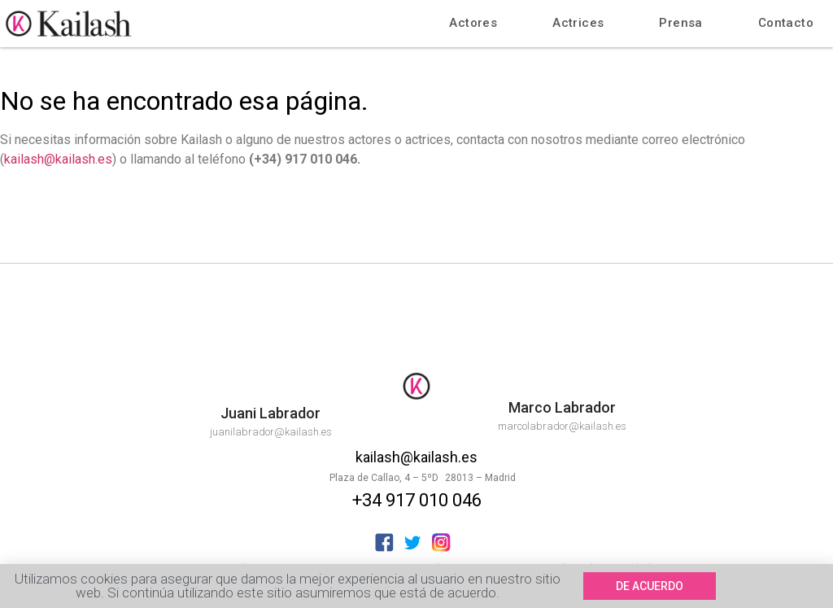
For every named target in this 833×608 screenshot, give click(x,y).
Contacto (785, 22)
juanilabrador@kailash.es (271, 432)
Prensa (680, 22)
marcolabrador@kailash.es (562, 426)
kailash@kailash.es (58, 159)
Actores (473, 22)
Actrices (578, 22)
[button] (649, 587)
